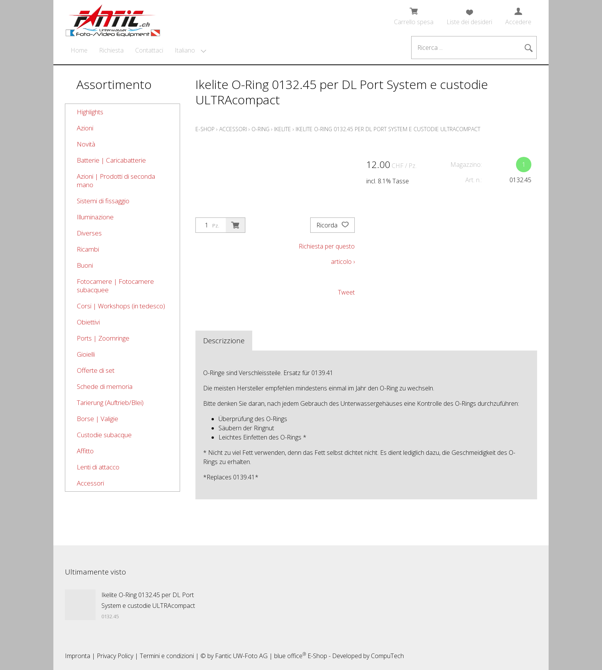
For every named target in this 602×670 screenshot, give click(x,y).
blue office (290, 656)
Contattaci (149, 50)
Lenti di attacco (98, 467)
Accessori (90, 483)
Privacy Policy (115, 656)
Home (79, 50)
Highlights (90, 111)
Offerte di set (95, 370)
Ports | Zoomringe (103, 338)
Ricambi (88, 249)
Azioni (85, 127)
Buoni (85, 265)
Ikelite (282, 129)
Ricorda (332, 225)
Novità (86, 144)
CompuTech (387, 656)
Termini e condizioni (167, 656)
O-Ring (260, 129)
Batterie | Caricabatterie (111, 160)
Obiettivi (88, 322)
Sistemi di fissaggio (103, 200)
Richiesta (111, 50)
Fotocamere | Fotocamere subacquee (115, 285)
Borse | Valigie (97, 418)
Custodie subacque (104, 434)
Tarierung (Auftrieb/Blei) (110, 402)
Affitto (85, 450)
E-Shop (205, 129)
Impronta (77, 656)
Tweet (346, 292)
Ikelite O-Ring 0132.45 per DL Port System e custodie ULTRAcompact (388, 129)
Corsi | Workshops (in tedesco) (121, 305)
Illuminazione (95, 216)
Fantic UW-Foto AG (241, 656)
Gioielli (86, 354)
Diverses (89, 233)
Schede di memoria (104, 386)
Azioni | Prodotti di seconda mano (116, 180)
